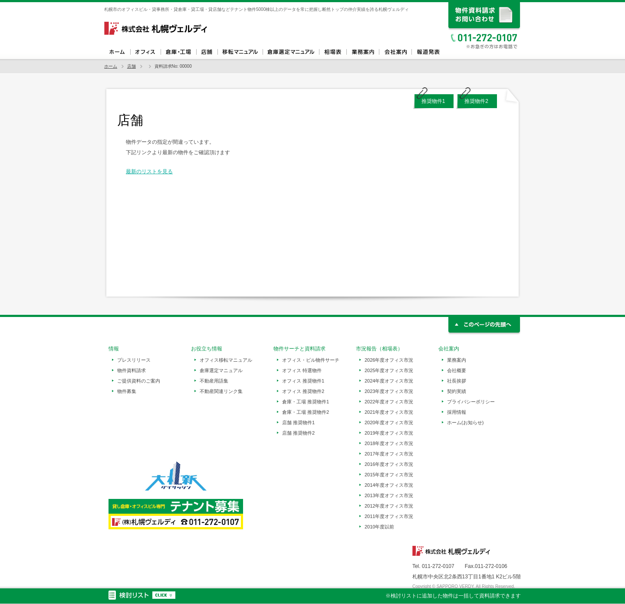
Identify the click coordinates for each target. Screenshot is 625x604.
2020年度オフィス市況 (389, 422)
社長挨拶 (456, 380)
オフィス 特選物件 (302, 370)
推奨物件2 (476, 101)
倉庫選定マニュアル (291, 52)
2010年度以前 (379, 526)
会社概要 (456, 370)
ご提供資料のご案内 (138, 380)
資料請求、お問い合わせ (484, 16)
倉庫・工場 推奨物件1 (305, 401)
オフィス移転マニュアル (240, 52)
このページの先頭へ (484, 326)
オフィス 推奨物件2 (303, 391)
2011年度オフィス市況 (389, 516)
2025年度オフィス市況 (389, 370)
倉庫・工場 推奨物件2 (305, 412)
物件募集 (126, 391)
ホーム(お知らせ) (465, 422)
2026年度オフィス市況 (389, 360)
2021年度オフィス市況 (389, 412)
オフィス (145, 52)
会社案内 (395, 52)
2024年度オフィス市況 (389, 380)
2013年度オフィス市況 (389, 495)
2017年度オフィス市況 (389, 453)
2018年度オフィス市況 (389, 443)
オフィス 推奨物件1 (303, 380)
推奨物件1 (433, 101)
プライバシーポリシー (471, 401)
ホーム (117, 52)
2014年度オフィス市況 (389, 485)
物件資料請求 (131, 370)
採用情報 (456, 412)
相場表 (332, 52)
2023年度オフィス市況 (389, 391)
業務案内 (363, 52)
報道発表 (428, 52)
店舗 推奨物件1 (298, 422)
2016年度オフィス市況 (389, 464)
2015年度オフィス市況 (389, 474)
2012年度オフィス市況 (389, 505)
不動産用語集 (214, 380)
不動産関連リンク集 (221, 391)
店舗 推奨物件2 (298, 433)
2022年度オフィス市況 (389, 401)
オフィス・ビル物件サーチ (310, 360)
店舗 (207, 52)
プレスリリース (134, 360)
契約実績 (456, 391)
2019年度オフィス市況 (389, 433)
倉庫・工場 (178, 52)
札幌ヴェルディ (156, 28)
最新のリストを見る (149, 171)
